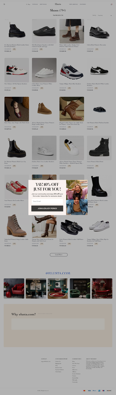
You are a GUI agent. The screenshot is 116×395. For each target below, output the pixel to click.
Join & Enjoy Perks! (47, 208)
